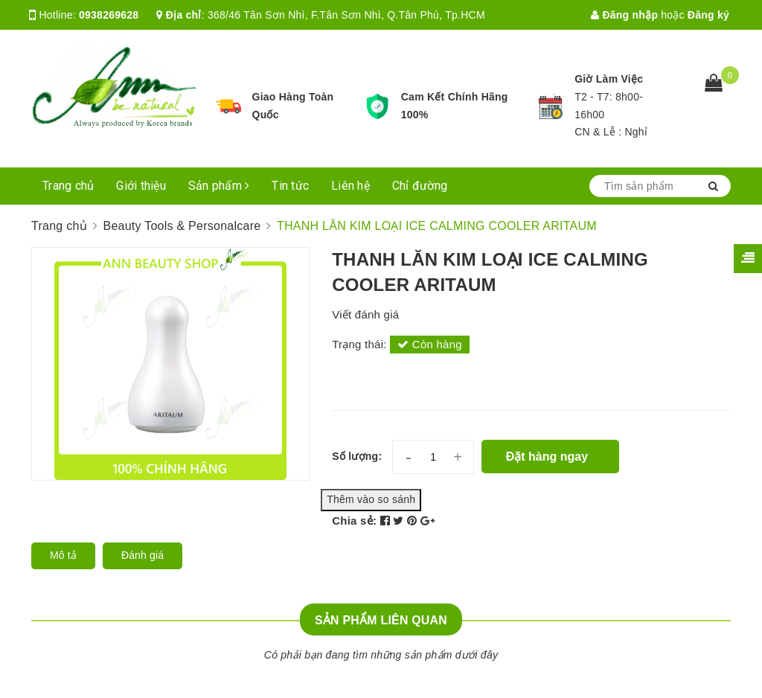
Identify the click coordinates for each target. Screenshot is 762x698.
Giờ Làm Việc (608, 79)
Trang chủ (68, 186)
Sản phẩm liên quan (381, 620)
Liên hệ (350, 186)
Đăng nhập (624, 15)
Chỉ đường (419, 186)
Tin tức (290, 186)
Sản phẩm (219, 186)
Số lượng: (357, 456)
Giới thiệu (141, 186)
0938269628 (108, 15)
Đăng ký (708, 15)
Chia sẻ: (354, 520)
